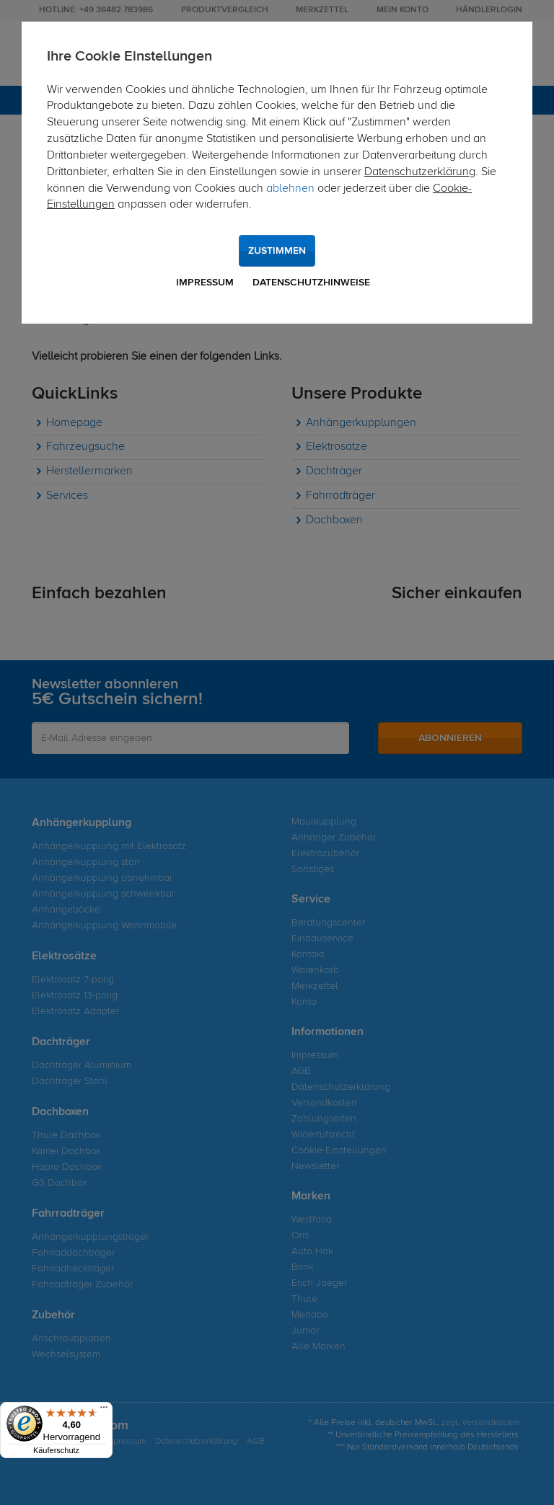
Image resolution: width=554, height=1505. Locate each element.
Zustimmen (277, 251)
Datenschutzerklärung (419, 172)
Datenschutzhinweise (311, 283)
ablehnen (290, 189)
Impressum (205, 283)
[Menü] (104, 1410)
